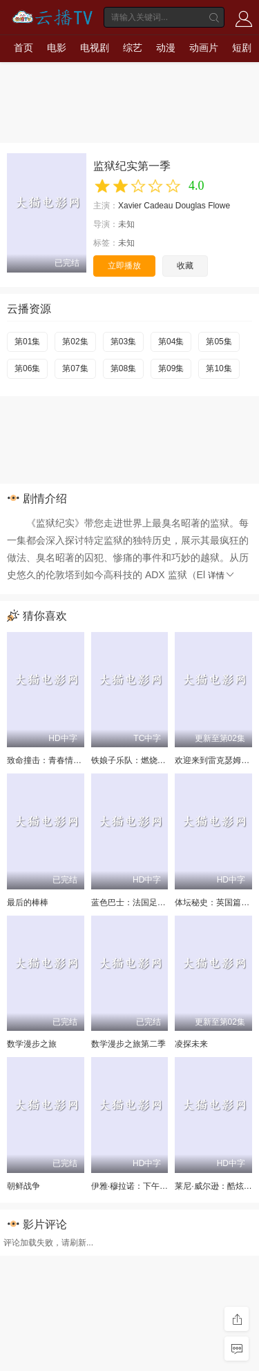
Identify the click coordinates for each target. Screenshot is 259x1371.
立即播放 (124, 265)
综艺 (132, 47)
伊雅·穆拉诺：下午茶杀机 (137, 1186)
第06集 (27, 368)
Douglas (190, 205)
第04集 (171, 341)
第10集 (218, 368)
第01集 (27, 341)
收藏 (185, 265)
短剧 (241, 47)
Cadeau (158, 205)
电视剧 (94, 47)
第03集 (123, 341)
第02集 (75, 341)
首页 (23, 47)
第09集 (171, 368)
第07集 (75, 368)
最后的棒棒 (27, 902)
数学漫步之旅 (32, 1044)
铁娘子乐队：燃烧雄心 (132, 760)
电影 (56, 47)
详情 (222, 575)
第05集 (218, 341)
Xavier (130, 205)
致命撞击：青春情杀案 (48, 760)
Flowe (219, 205)
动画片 (203, 47)
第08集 (123, 368)
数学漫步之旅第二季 (128, 1044)
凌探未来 (191, 1044)
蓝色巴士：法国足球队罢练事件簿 (153, 902)
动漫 (165, 47)
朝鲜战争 (23, 1186)
